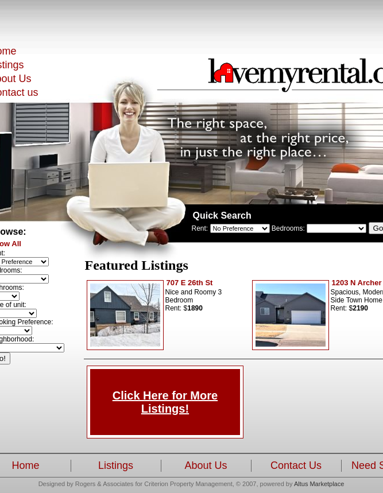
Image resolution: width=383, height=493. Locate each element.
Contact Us (296, 465)
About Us (205, 465)
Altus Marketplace (319, 483)
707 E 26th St (190, 282)
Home (25, 465)
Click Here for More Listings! (165, 402)
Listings (115, 465)
